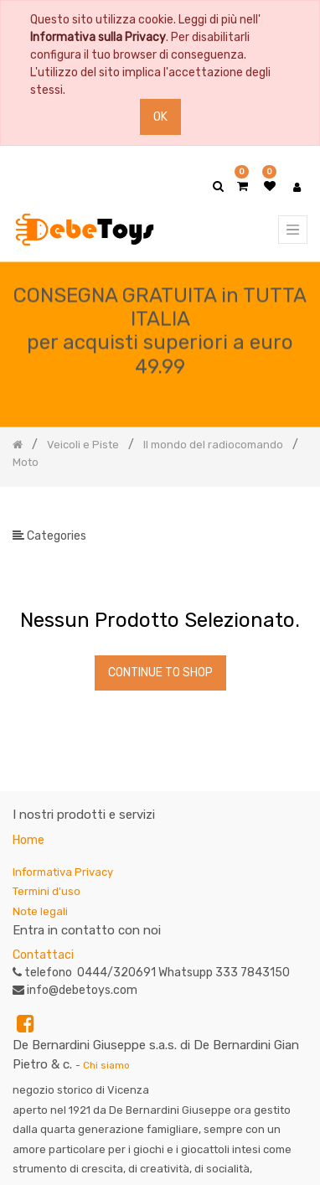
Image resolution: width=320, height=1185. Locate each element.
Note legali (40, 911)
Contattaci (43, 955)
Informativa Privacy (63, 872)
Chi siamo (106, 1065)
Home (28, 840)
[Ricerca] (294, 514)
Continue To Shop (160, 672)
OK (160, 117)
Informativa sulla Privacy (98, 37)
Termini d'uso (46, 891)
